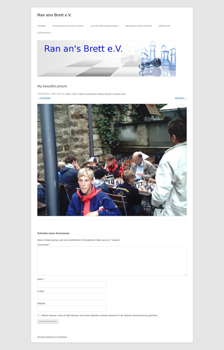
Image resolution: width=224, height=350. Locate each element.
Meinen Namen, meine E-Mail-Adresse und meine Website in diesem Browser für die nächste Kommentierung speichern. (100, 315)
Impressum (164, 26)
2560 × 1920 (71, 94)
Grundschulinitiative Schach (68, 26)
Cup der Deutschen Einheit (104, 26)
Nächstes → (181, 98)
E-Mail (41, 291)
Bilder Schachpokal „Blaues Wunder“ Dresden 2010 (102, 94)
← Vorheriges (44, 98)
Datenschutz (44, 33)
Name (41, 279)
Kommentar (43, 245)
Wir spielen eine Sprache (139, 26)
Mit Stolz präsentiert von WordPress (52, 337)
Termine (41, 26)
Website (41, 303)
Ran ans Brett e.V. (54, 15)
